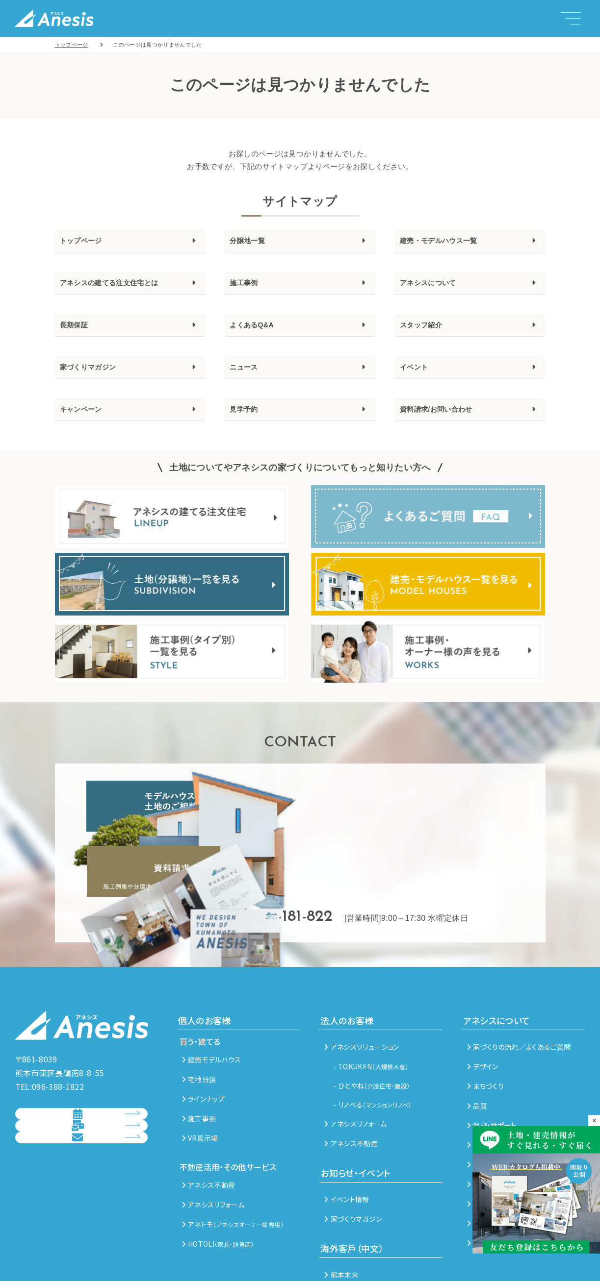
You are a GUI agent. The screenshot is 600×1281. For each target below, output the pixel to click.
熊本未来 (341, 1226)
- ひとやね (371, 1037)
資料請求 (73, 1112)
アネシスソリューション (361, 998)
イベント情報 (346, 1151)
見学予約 (247, 423)
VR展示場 (200, 1089)
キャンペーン (87, 423)
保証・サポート (492, 1077)
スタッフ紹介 (427, 333)
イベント (418, 378)
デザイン (482, 1018)
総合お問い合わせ (72, 1142)
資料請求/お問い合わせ (446, 423)
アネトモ (233, 1176)
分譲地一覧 (252, 242)
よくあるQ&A (258, 333)
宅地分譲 (199, 1030)
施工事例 (247, 288)
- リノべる (372, 1056)
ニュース (247, 378)
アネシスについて (436, 288)
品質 (477, 1057)
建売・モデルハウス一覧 (449, 242)
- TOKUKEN (371, 1018)
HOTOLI (218, 1195)
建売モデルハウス (211, 1011)
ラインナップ (203, 1050)
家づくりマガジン (96, 378)
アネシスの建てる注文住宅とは (123, 288)
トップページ (87, 242)
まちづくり (485, 1037)
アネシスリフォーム (213, 1156)
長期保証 (78, 333)
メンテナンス (489, 1096)
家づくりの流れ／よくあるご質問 (519, 998)
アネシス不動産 (208, 1136)
